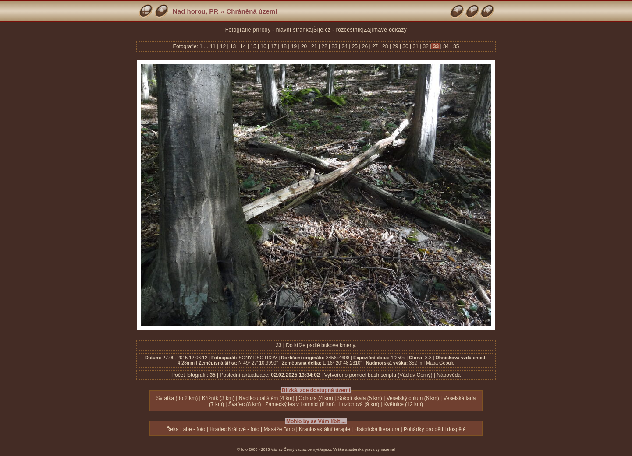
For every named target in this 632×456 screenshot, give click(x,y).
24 (344, 46)
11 (213, 46)
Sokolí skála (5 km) (359, 398)
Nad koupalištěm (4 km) (267, 398)
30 (405, 46)
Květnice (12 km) (403, 404)
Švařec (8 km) (244, 404)
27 (375, 46)
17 (273, 46)
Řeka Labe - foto (186, 429)
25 (354, 46)
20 (304, 46)
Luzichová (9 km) (359, 404)
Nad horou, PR (195, 11)
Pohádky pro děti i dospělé (434, 429)
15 (253, 46)
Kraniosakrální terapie (324, 429)
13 (233, 46)
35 (455, 46)
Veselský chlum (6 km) (413, 398)
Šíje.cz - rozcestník (337, 30)
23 (334, 46)
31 (415, 46)
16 (263, 46)
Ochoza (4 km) (315, 398)
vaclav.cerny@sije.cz (313, 449)
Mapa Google (440, 362)
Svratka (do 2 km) (177, 398)
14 (243, 46)
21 (314, 46)
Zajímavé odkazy (385, 30)
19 (293, 46)
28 (385, 46)
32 (425, 46)
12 (222, 46)
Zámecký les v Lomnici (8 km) (300, 404)
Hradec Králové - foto (234, 429)
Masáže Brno (279, 429)
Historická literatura (376, 429)
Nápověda (449, 375)
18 (283, 46)
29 (395, 46)
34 (446, 46)
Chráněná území (252, 11)
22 (324, 46)
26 (364, 46)
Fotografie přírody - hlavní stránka (268, 30)
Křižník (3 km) (218, 398)
